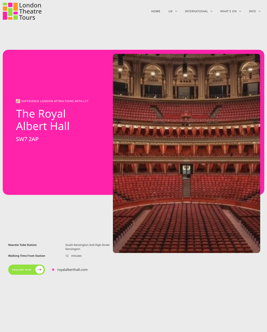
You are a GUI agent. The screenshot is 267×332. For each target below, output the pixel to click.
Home (155, 11)
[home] (22, 11)
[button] (172, 11)
